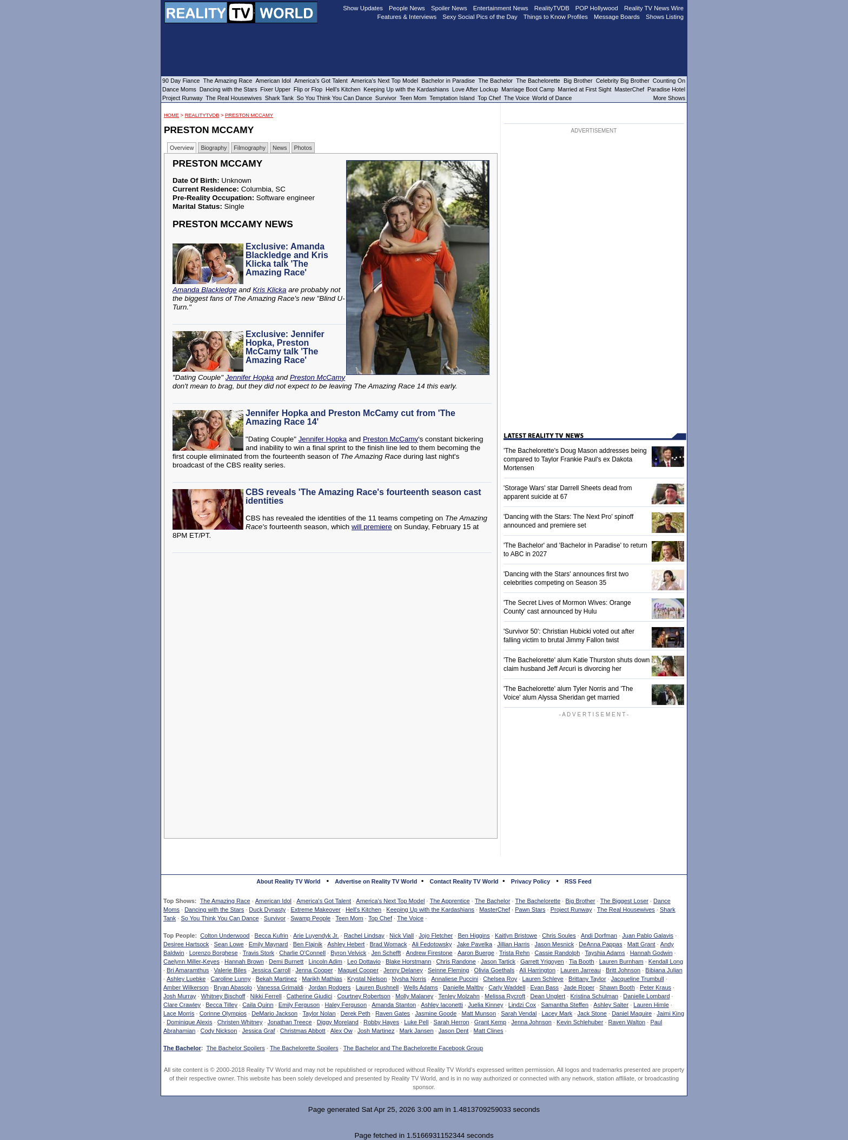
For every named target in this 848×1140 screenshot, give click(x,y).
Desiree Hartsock (186, 944)
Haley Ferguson (345, 1004)
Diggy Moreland (338, 1022)
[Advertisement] (334, 655)
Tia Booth (581, 961)
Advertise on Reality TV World (376, 881)
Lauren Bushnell (377, 987)
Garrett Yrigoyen (542, 961)
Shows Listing (665, 17)
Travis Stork (258, 953)
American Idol (273, 901)
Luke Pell (416, 1022)
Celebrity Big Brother (623, 80)
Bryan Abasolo (233, 987)
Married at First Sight (584, 89)
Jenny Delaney (403, 970)
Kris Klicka (269, 290)
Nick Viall (401, 935)
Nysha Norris (409, 979)
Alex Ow (341, 1030)
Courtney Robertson (363, 996)
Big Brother (580, 901)
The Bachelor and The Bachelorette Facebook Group (413, 1048)
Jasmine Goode (435, 1013)
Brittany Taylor (587, 979)
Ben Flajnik (307, 944)
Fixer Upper (275, 89)
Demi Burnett (286, 961)
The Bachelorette (538, 901)
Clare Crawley (182, 1004)
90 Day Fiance (181, 80)
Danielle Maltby (463, 987)
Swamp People (310, 918)
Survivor (275, 918)
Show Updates (363, 8)
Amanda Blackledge (205, 290)
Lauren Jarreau (580, 970)
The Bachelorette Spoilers (304, 1048)
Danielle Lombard (646, 996)
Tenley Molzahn (459, 996)
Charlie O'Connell (302, 953)
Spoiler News (449, 8)
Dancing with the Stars (214, 909)
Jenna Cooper (314, 970)
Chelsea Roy (500, 979)
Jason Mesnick (554, 944)
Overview (182, 147)
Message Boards (617, 17)
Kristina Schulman (594, 996)
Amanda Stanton (394, 1004)
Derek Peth (355, 1013)
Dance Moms (179, 89)
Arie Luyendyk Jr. (316, 935)
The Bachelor (492, 901)
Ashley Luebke (186, 979)
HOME (171, 115)
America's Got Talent (323, 901)
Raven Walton (627, 1022)
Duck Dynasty (267, 909)
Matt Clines (489, 1030)
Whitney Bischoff (223, 996)
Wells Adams (420, 987)
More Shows (669, 98)
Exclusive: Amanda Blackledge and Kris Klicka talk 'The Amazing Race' (287, 259)
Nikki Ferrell (266, 996)
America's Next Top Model (390, 901)
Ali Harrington (537, 970)
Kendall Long (665, 961)
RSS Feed (578, 881)
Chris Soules (558, 935)
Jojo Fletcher (436, 935)
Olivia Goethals (494, 970)
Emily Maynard (268, 944)
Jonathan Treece (290, 1022)
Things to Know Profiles (556, 17)
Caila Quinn (257, 1004)
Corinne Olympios (223, 1013)
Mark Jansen (417, 1030)
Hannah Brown (244, 961)
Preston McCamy (249, 115)
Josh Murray (179, 996)
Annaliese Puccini (454, 979)
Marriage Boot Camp (527, 89)
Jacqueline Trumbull (637, 979)
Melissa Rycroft (505, 996)
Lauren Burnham (621, 961)
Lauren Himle (650, 1004)
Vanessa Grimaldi (280, 987)
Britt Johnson (623, 970)
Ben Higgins (473, 935)
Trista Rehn (514, 953)
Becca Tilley (221, 1004)
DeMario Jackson (274, 1013)
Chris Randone (455, 961)
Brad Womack (388, 944)
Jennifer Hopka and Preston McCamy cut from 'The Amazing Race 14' (350, 417)
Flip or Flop (308, 89)
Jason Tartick (498, 961)
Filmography (250, 147)
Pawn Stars (530, 909)
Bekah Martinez (276, 979)
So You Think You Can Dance (220, 918)
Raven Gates (392, 1013)
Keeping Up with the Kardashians (430, 909)
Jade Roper (579, 987)
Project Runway (571, 909)
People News (407, 8)
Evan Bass (545, 987)
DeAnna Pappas (600, 944)
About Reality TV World (288, 881)
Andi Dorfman (599, 935)
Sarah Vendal (518, 1013)
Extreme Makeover (315, 909)
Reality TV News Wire (654, 8)
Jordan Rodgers (329, 987)
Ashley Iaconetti (442, 1004)
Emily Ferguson (299, 1004)
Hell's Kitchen (363, 909)
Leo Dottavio (364, 961)
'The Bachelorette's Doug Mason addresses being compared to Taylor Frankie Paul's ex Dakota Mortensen (575, 459)
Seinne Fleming (448, 970)
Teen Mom (349, 918)
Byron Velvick (348, 953)
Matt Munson (479, 1013)
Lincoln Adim (325, 961)
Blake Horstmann (408, 961)
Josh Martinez (375, 1030)
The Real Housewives (626, 909)
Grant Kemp (490, 1022)
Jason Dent (454, 1030)
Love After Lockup (475, 89)
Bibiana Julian (664, 970)
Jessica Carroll (270, 970)
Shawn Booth (616, 987)
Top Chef (380, 918)
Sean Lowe (229, 944)
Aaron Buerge (476, 953)
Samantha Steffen (564, 1004)
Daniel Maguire (632, 1013)
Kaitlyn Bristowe (516, 935)
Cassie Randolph (557, 953)
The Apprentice (450, 901)
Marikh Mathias (322, 979)
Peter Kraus (655, 987)
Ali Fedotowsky (432, 944)
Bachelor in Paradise (448, 80)
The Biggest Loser (624, 901)
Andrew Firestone (429, 953)
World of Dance (552, 98)
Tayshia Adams (605, 953)
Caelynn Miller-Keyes (191, 961)
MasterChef (494, 909)
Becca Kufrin (271, 935)
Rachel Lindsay (364, 935)
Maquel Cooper (358, 970)
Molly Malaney (414, 996)
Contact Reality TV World (464, 881)
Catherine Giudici (309, 996)
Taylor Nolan (318, 1013)
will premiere (372, 527)
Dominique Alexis (189, 1022)
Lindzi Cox (522, 1004)
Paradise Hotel (666, 89)
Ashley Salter (610, 1004)
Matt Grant (641, 944)
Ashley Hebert (346, 944)
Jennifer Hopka (250, 377)
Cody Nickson (219, 1030)
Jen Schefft (386, 953)
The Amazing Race (225, 901)
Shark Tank (279, 98)
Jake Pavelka (474, 944)
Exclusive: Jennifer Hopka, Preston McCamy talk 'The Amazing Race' (285, 347)
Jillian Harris (513, 944)
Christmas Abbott (303, 1030)
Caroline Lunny (230, 979)
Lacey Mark (557, 1013)
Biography (214, 147)
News (280, 147)
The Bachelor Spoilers (235, 1048)
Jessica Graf (258, 1030)
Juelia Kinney (485, 1004)
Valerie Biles (230, 970)
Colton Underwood (224, 935)
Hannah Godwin (651, 953)
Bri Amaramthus (188, 970)
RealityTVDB (202, 115)
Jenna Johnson (531, 1022)
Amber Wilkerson (186, 987)
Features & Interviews (407, 17)
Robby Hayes (381, 1022)
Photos (303, 147)
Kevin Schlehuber (579, 1022)
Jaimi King (670, 1013)
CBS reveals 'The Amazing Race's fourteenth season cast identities (363, 496)
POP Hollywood (596, 8)
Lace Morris (178, 1013)
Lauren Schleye (542, 979)
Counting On (669, 80)
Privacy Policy (530, 881)
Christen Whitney (240, 1022)
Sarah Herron (451, 1022)
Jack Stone (592, 1013)
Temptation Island (452, 98)
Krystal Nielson (367, 979)
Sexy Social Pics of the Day (480, 17)
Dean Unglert (547, 996)
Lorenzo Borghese (213, 953)
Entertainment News (500, 8)
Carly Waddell (506, 987)
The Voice (410, 918)
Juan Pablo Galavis (647, 935)
